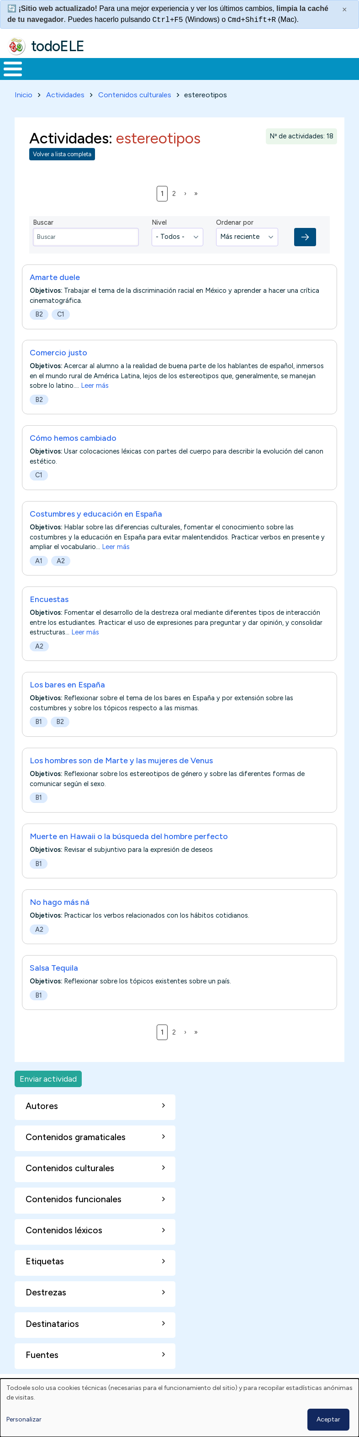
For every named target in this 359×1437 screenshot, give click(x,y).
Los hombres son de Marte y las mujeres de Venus (121, 777)
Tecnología (247, 77)
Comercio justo (58, 369)
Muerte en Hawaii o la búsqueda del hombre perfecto (129, 853)
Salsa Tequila (54, 984)
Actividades (65, 111)
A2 (61, 578)
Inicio (8, 77)
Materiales (44, 77)
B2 (39, 331)
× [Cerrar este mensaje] (344, 9)
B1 (38, 739)
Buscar (350, 68)
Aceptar (328, 1419)
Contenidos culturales (134, 111)
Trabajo (157, 77)
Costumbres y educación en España (96, 530)
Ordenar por (234, 239)
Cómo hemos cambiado (73, 455)
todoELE (57, 46)
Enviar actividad (48, 1095)
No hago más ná (60, 919)
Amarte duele (55, 294)
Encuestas (49, 616)
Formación (102, 77)
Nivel (159, 239)
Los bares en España (67, 702)
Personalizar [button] (24, 1419)
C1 (60, 331)
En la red (199, 77)
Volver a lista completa (62, 171)
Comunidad (308, 77)
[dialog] (179, 1408)
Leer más (95, 403)
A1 (38, 578)
